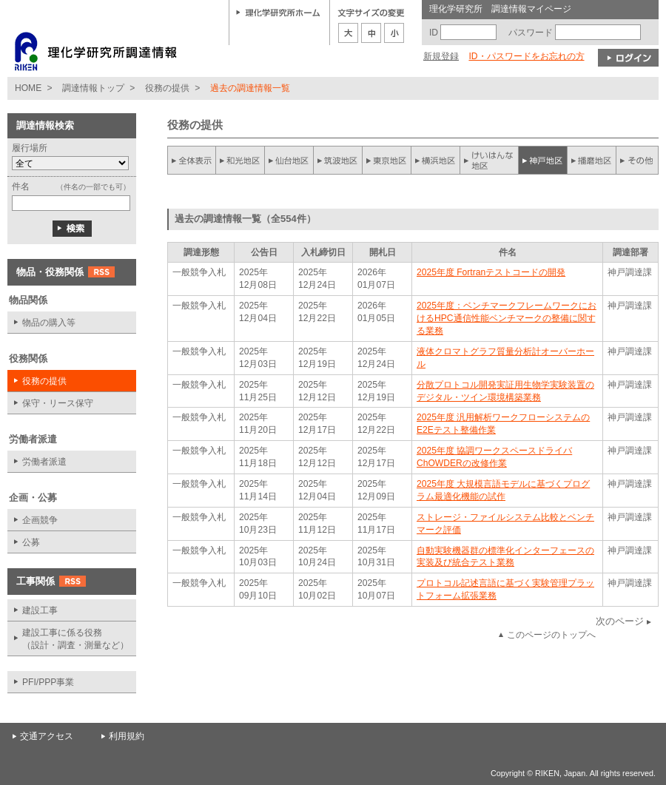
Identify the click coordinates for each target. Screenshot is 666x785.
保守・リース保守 (57, 403)
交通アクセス (46, 736)
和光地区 (240, 160)
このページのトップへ (551, 635)
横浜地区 (435, 160)
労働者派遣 (44, 461)
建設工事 (40, 610)
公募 (31, 542)
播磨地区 (591, 160)
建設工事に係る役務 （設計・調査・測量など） (75, 638)
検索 (72, 228)
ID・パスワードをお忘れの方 (526, 56)
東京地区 (387, 160)
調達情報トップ (93, 88)
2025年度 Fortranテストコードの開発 (491, 272)
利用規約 (126, 736)
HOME (28, 88)
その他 (637, 160)
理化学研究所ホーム (278, 11)
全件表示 (191, 160)
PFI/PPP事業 (48, 682)
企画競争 (40, 520)
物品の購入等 (48, 322)
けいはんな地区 (489, 160)
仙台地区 (289, 160)
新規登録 (441, 56)
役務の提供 (167, 88)
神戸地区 (542, 160)
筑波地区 (338, 160)
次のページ (620, 621)
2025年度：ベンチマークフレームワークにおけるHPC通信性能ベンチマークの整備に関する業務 (506, 318)
